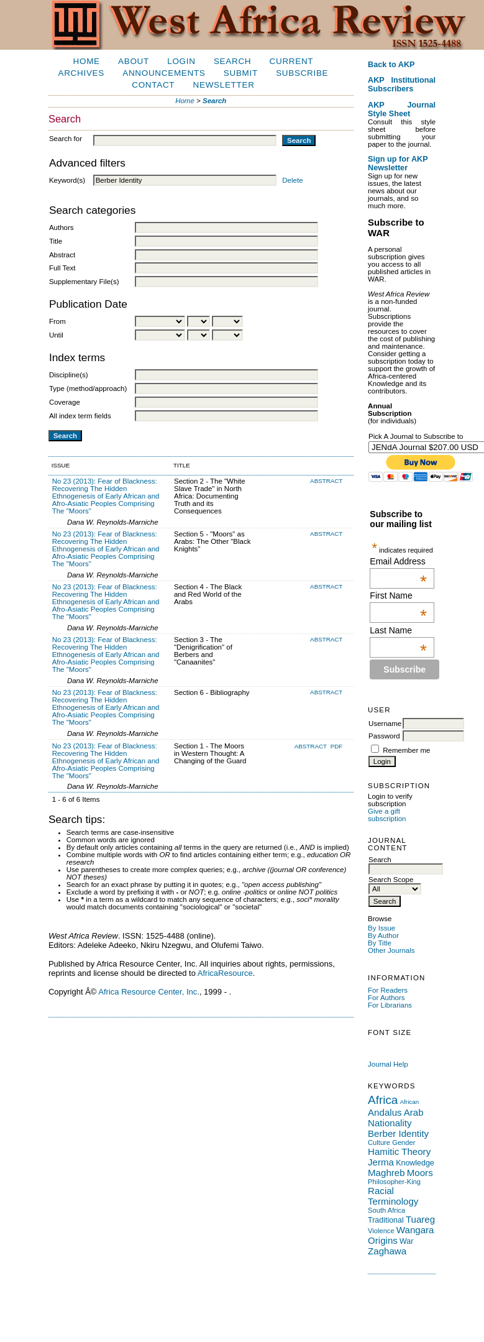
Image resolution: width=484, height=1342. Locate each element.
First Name (398, 595)
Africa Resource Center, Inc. (148, 991)
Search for (65, 138)
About (133, 61)
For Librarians (390, 1005)
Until (56, 335)
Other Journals (391, 950)
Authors (61, 227)
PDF (337, 746)
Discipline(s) (68, 375)
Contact (153, 85)
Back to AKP (391, 64)
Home (86, 61)
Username (384, 723)
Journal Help (388, 1064)
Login (181, 61)
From (57, 321)
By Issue (381, 928)
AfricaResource (225, 973)
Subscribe (302, 73)
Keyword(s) (67, 180)
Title (55, 241)
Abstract (62, 255)
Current (292, 61)
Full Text (62, 268)
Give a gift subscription (387, 814)
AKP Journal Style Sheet (402, 109)
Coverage (64, 402)
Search (232, 61)
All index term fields (80, 416)
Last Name (398, 630)
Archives (81, 73)
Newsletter (224, 85)
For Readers (388, 990)
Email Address (398, 561)
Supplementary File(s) (84, 281)
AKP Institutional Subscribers (402, 84)
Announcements (163, 73)
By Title (379, 943)
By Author (383, 935)
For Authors (386, 997)
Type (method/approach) (88, 388)
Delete (292, 180)
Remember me (406, 750)
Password (384, 736)
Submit (241, 73)
